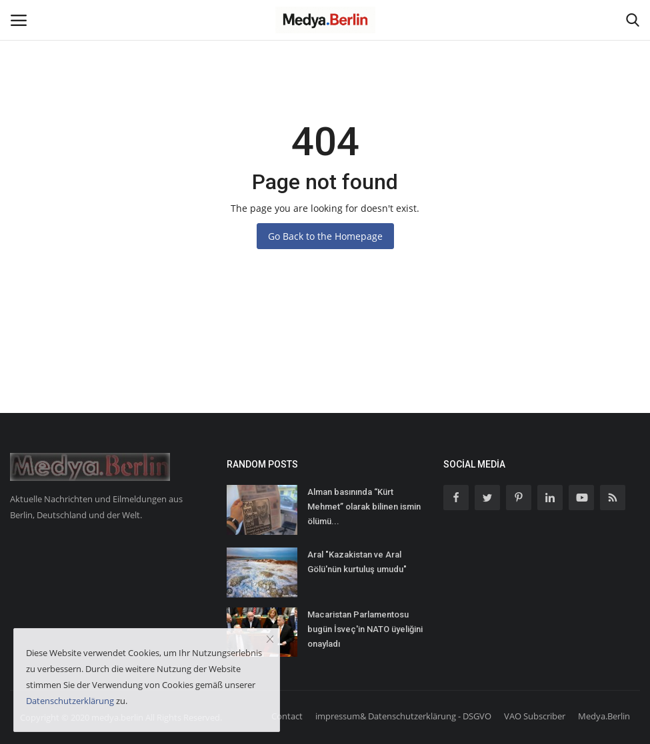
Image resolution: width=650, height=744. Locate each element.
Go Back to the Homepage (325, 236)
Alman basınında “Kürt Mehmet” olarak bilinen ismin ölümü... (364, 506)
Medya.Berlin (604, 716)
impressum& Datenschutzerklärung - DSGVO (403, 716)
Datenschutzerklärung (70, 701)
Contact (287, 716)
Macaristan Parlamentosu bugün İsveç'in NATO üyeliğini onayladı (365, 629)
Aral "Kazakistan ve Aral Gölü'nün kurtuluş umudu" (357, 562)
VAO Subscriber (534, 716)
